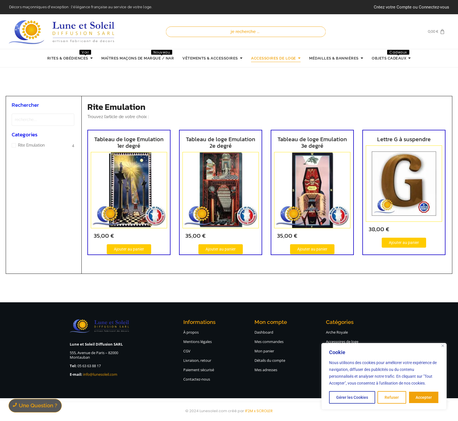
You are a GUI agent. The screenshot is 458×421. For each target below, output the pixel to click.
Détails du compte (269, 360)
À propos (191, 332)
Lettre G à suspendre (392, 139)
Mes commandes (269, 341)
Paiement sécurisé (198, 369)
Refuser (392, 397)
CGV (186, 351)
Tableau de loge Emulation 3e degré (304, 142)
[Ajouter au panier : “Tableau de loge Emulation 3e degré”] (304, 249)
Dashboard (263, 332)
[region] (384, 376)
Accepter (424, 397)
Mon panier (264, 351)
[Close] (442, 345)
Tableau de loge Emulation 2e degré (216, 142)
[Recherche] (246, 32)
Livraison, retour (197, 360)
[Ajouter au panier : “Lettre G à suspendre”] (392, 243)
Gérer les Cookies (352, 397)
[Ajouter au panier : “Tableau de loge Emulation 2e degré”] (216, 249)
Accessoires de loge (342, 341)
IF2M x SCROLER (259, 411)
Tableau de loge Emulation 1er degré (129, 142)
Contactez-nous (196, 379)
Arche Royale (337, 332)
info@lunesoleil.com (100, 374)
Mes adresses (265, 369)
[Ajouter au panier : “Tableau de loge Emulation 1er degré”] (129, 249)
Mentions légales (197, 341)
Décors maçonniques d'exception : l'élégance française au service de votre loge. (80, 7)
